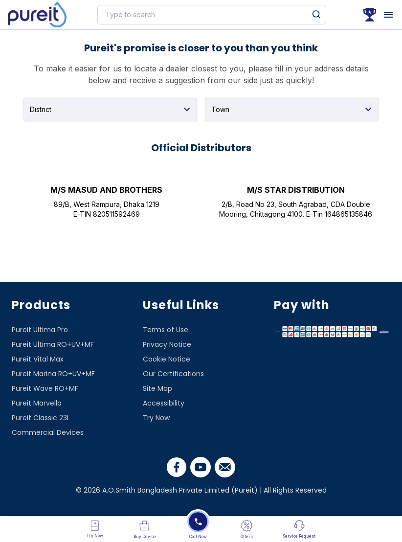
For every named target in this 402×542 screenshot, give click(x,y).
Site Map (157, 388)
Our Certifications (173, 374)
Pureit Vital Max (38, 359)
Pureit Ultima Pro (40, 330)
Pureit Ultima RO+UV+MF (53, 344)
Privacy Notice (167, 344)
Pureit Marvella (37, 403)
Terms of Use (165, 330)
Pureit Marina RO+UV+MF (53, 374)
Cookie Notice (166, 359)
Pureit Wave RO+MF (45, 388)
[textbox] (110, 108)
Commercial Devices (48, 432)
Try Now (156, 418)
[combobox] (110, 109)
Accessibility (163, 403)
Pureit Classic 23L (41, 418)
